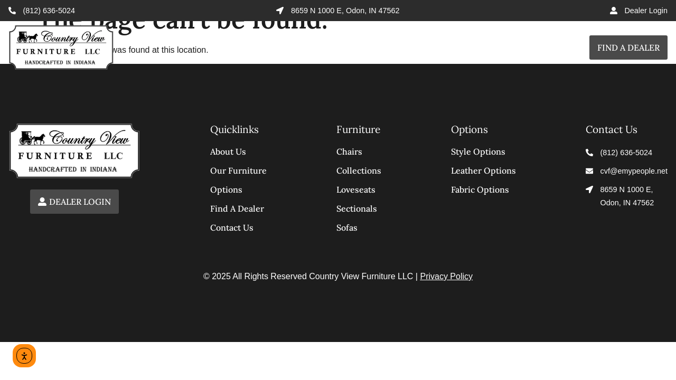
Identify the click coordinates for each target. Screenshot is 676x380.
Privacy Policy (446, 276)
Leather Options (483, 170)
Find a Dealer (628, 47)
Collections (300, 47)
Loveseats (355, 189)
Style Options (478, 151)
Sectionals (356, 208)
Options (452, 47)
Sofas (347, 227)
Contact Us (231, 227)
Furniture (378, 47)
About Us (228, 151)
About (509, 47)
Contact (561, 47)
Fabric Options (480, 189)
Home (240, 47)
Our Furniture (238, 170)
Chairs (349, 151)
